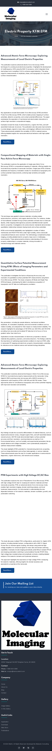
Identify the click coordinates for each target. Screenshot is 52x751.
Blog (2, 690)
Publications (5, 730)
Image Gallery (5, 706)
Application (4, 722)
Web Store (4, 727)
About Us (4, 687)
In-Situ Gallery (6, 709)
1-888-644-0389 (26, 4)
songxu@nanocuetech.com (26, 2)
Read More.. (7, 142)
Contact (3, 693)
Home (16, 36)
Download (4, 725)
